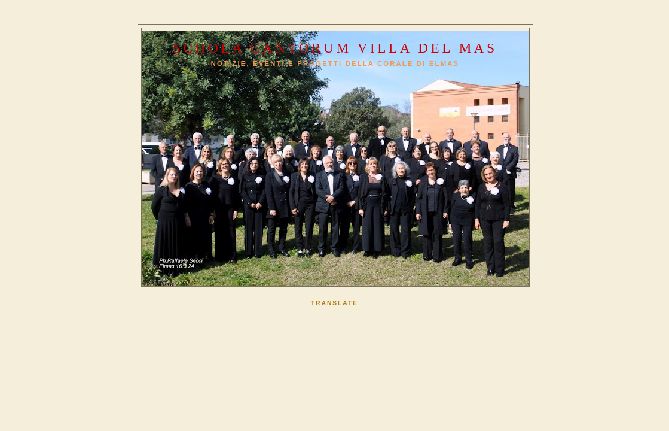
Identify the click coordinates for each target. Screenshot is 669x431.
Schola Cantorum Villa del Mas (335, 48)
